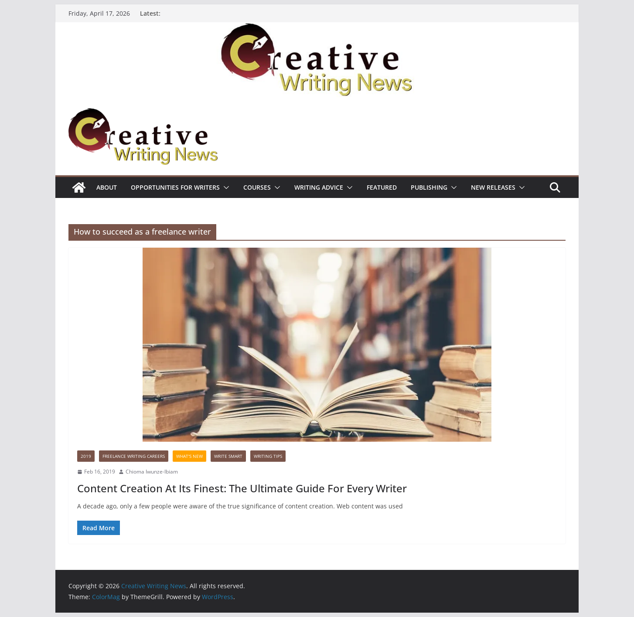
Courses (257, 187)
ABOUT (106, 187)
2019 (86, 456)
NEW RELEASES (493, 187)
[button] (224, 187)
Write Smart (228, 456)
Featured (382, 187)
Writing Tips (268, 456)
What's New (189, 456)
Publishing (429, 187)
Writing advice (318, 187)
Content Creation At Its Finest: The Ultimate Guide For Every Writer (242, 488)
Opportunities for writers (175, 187)
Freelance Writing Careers (133, 456)
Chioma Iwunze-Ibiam (152, 471)
